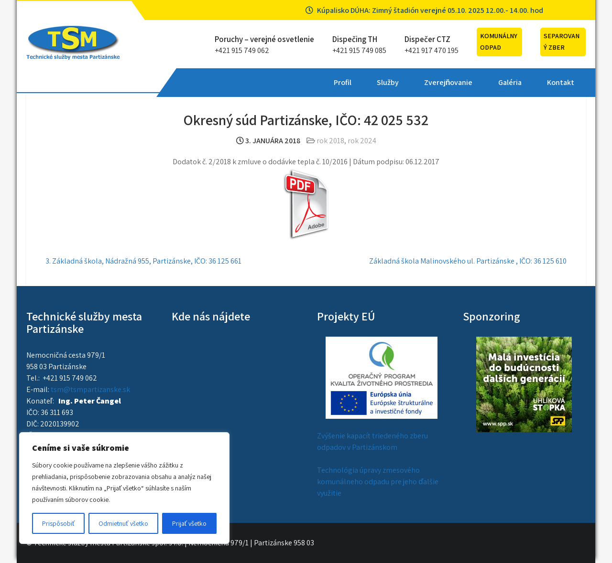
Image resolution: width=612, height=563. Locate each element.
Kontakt (416, 82)
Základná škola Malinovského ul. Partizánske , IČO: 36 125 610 (468, 261)
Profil (199, 82)
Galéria (366, 82)
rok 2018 (330, 141)
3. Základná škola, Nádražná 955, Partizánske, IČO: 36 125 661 (143, 261)
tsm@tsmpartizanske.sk (90, 389)
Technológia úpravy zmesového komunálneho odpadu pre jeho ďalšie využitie (377, 481)
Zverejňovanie (305, 82)
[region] (124, 488)
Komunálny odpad (498, 42)
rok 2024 (362, 141)
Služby (244, 82)
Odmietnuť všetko (123, 523)
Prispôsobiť (58, 523)
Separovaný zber (561, 42)
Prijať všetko (189, 523)
